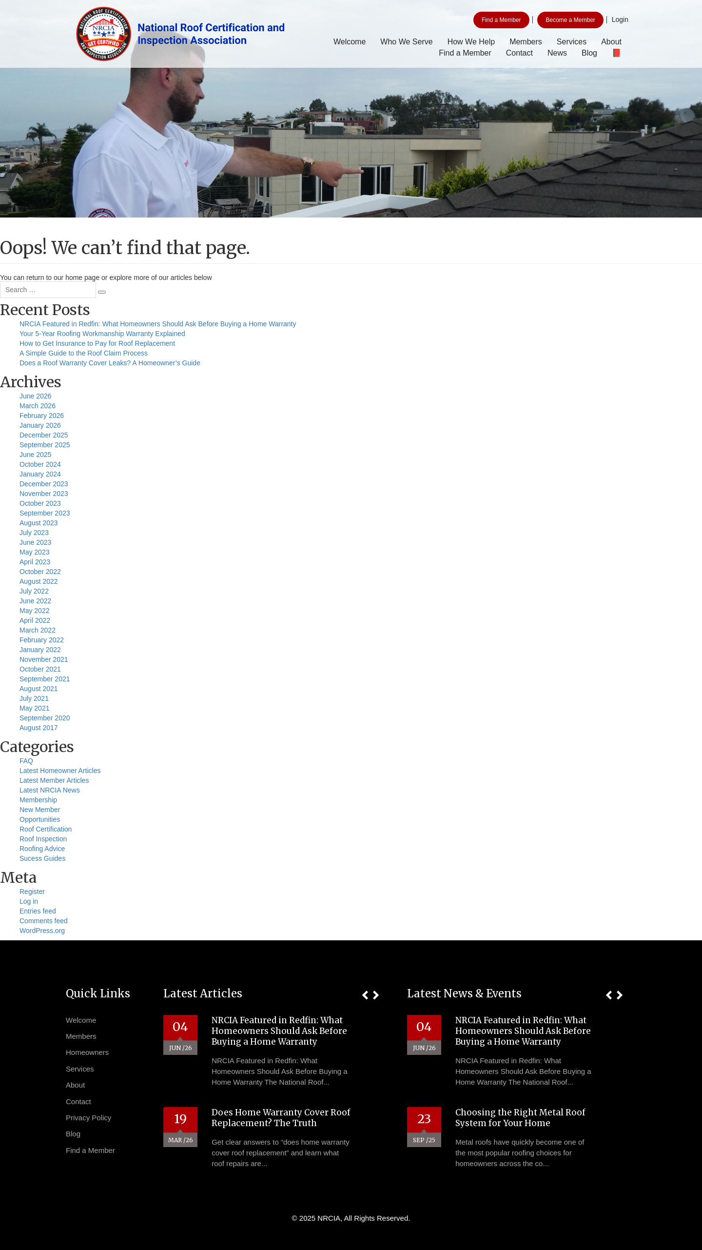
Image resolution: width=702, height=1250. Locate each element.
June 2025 (35, 454)
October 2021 (40, 669)
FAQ (26, 761)
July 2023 (34, 532)
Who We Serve (406, 42)
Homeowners (87, 1052)
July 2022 (34, 591)
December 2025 (44, 435)
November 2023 (44, 493)
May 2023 (34, 552)
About (611, 42)
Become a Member (570, 20)
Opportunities (40, 819)
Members (525, 42)
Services (571, 42)
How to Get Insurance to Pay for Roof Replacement (97, 343)
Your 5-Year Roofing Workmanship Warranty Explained (102, 333)
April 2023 (35, 562)
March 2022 (38, 630)
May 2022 (34, 611)
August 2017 (39, 728)
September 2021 (45, 679)
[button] (365, 995)
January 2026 (40, 425)
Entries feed (38, 911)
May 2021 (34, 708)
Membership (38, 800)
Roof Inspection (43, 839)
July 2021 (34, 698)
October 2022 (40, 571)
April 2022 (35, 620)
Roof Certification (46, 829)
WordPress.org (42, 930)
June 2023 (35, 542)
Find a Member (501, 20)
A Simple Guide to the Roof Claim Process (84, 353)
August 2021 (39, 689)
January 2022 (40, 650)
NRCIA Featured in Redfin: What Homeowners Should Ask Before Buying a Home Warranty (158, 324)
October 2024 (40, 464)
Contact (519, 53)
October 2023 (40, 503)
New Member (40, 809)
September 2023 (45, 513)
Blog (589, 53)
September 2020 (45, 718)
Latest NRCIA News (50, 790)
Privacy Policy (88, 1117)
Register (32, 891)
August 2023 (39, 523)
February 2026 (42, 415)
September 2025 (45, 445)
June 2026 (35, 396)
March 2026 (38, 406)
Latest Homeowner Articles (60, 770)
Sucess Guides (42, 858)
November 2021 (44, 659)
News (557, 53)
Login (620, 19)
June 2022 (35, 601)
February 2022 (42, 640)
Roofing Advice (42, 849)
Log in (29, 901)
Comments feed (44, 921)
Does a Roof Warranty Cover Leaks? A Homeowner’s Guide (110, 363)
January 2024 (40, 474)
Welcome (349, 42)
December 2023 (44, 484)
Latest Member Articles (54, 780)
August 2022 (39, 581)
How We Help (471, 42)
